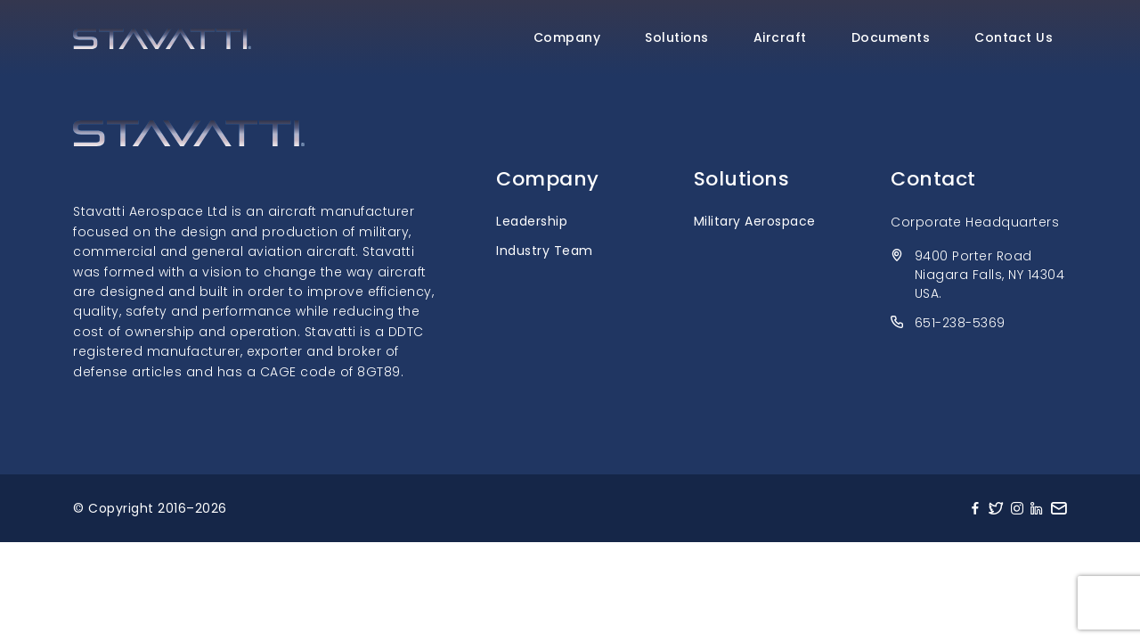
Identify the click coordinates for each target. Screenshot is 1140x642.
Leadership (531, 221)
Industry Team (544, 250)
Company (567, 37)
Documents (891, 37)
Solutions (677, 37)
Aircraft (780, 37)
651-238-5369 (960, 323)
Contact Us (1013, 37)
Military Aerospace (755, 221)
